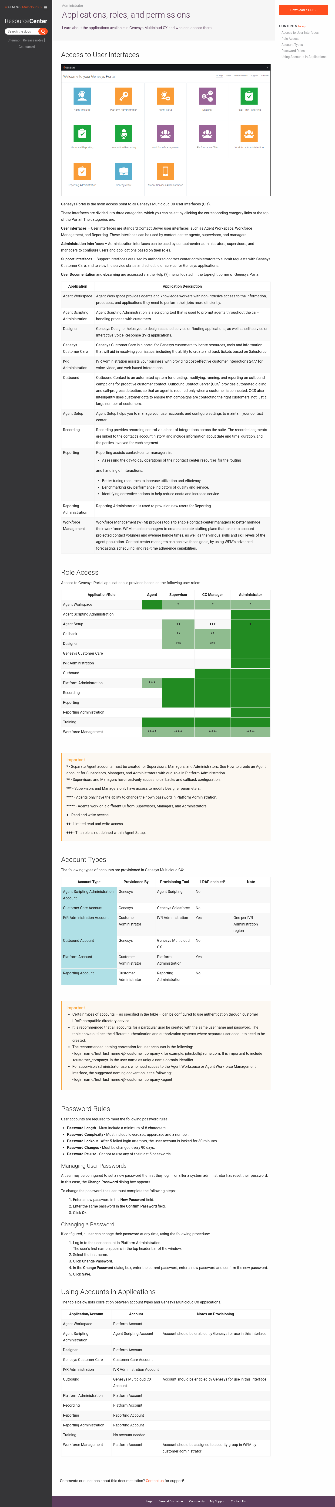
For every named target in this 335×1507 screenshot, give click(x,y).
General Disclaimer (171, 1501)
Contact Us (238, 1501)
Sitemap (14, 40)
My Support (218, 1501)
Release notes (33, 40)
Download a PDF (303, 10)
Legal (149, 1501)
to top (301, 26)
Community (197, 1501)
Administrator (72, 5)
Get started (27, 47)
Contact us (155, 1481)
